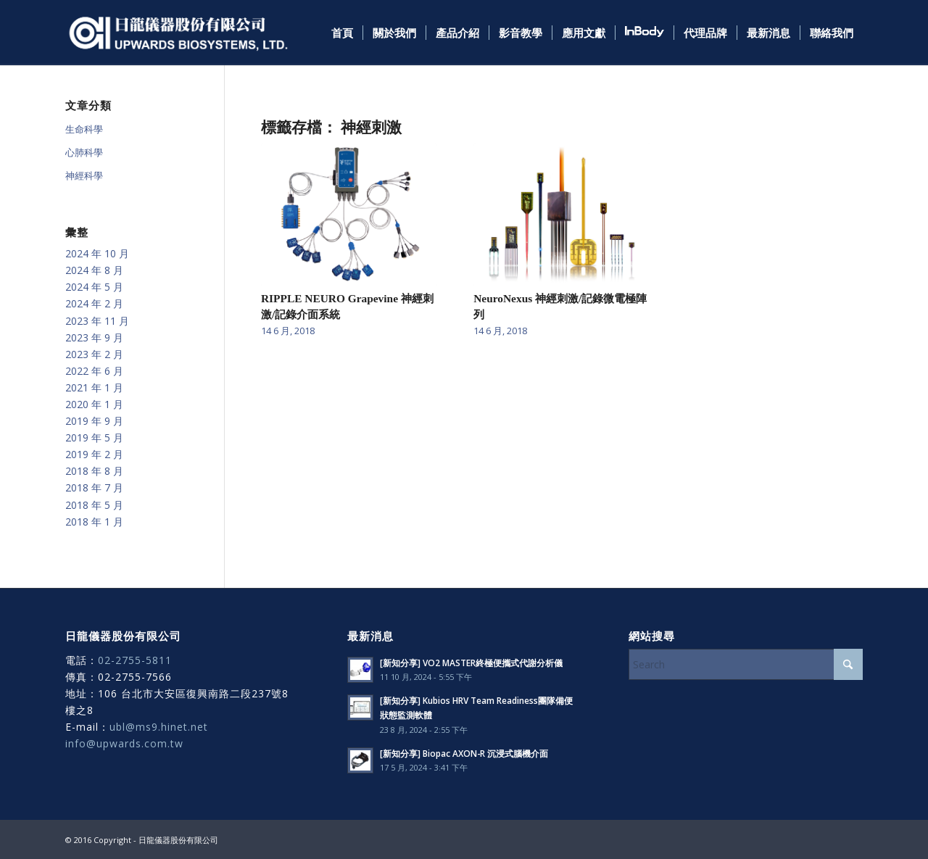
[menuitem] (342, 32)
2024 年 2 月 (94, 303)
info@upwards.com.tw (124, 743)
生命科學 (84, 129)
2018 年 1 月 (94, 521)
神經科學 (84, 175)
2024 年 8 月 (94, 270)
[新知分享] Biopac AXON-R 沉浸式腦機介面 (464, 753)
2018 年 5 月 (94, 505)
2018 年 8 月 (94, 471)
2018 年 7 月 (94, 487)
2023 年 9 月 (94, 337)
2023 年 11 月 (97, 321)
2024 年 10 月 (97, 253)
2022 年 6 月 (94, 371)
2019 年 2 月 (94, 454)
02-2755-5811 (135, 660)
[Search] (746, 664)
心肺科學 (84, 152)
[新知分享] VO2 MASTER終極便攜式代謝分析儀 (471, 662)
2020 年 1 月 (94, 404)
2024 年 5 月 (94, 287)
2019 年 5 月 (94, 437)
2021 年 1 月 (94, 387)
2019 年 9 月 (94, 421)
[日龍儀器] (178, 32)
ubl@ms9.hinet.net (158, 727)
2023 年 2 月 (94, 354)
